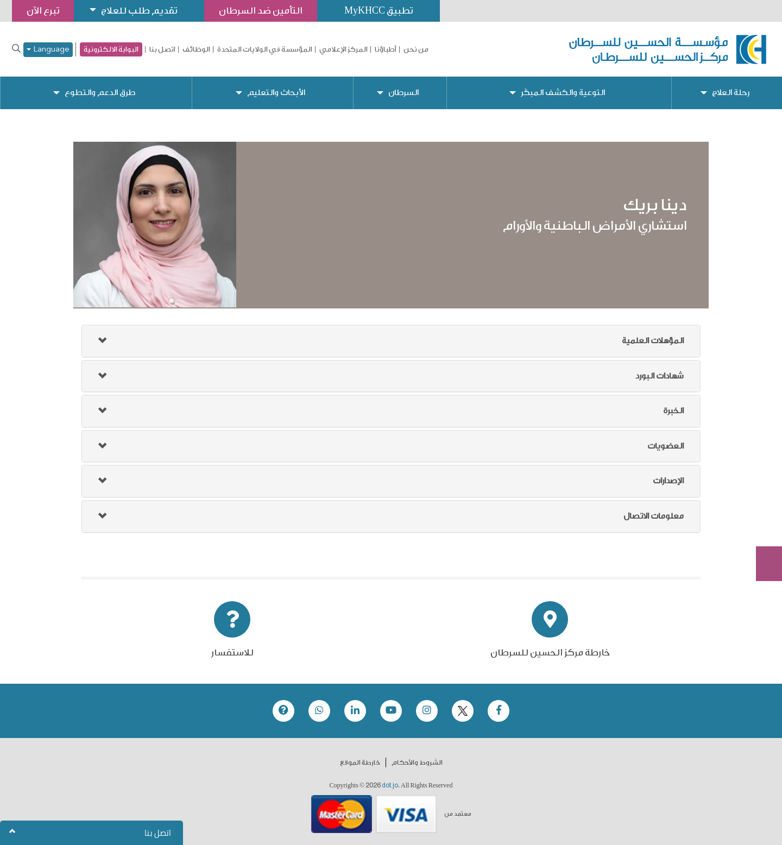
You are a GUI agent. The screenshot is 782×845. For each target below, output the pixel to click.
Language (48, 50)
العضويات (665, 446)
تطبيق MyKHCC (378, 10)
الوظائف (196, 49)
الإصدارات (668, 480)
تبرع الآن (763, 484)
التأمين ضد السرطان (260, 10)
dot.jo (390, 785)
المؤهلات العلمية (653, 340)
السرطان (403, 92)
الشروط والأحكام (417, 762)
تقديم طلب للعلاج (139, 10)
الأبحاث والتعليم (276, 92)
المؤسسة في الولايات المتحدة (264, 49)
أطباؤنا (385, 49)
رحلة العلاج (730, 92)
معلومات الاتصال (653, 516)
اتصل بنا (162, 49)
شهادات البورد (659, 376)
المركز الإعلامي (343, 49)
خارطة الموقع (360, 762)
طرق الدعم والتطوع (100, 92)
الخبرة (673, 410)
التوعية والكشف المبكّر (563, 92)
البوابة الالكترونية (111, 49)
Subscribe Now (763, 525)
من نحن (415, 49)
